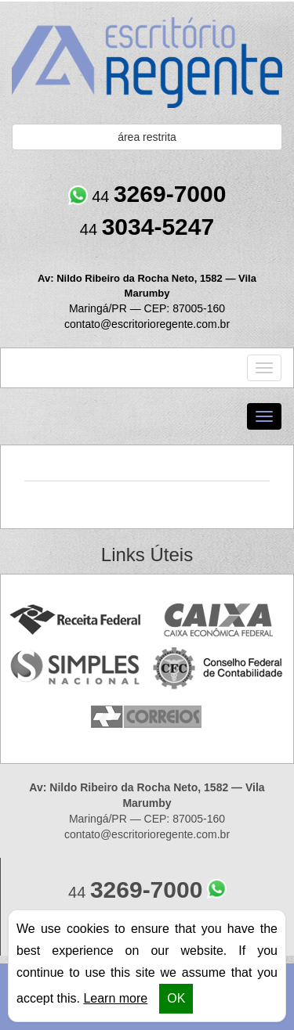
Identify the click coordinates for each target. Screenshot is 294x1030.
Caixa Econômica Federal (219, 620)
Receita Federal (75, 620)
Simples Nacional (75, 668)
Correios (147, 717)
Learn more (115, 998)
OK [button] (176, 998)
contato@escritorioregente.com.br (147, 324)
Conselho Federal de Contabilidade (219, 668)
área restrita (147, 137)
